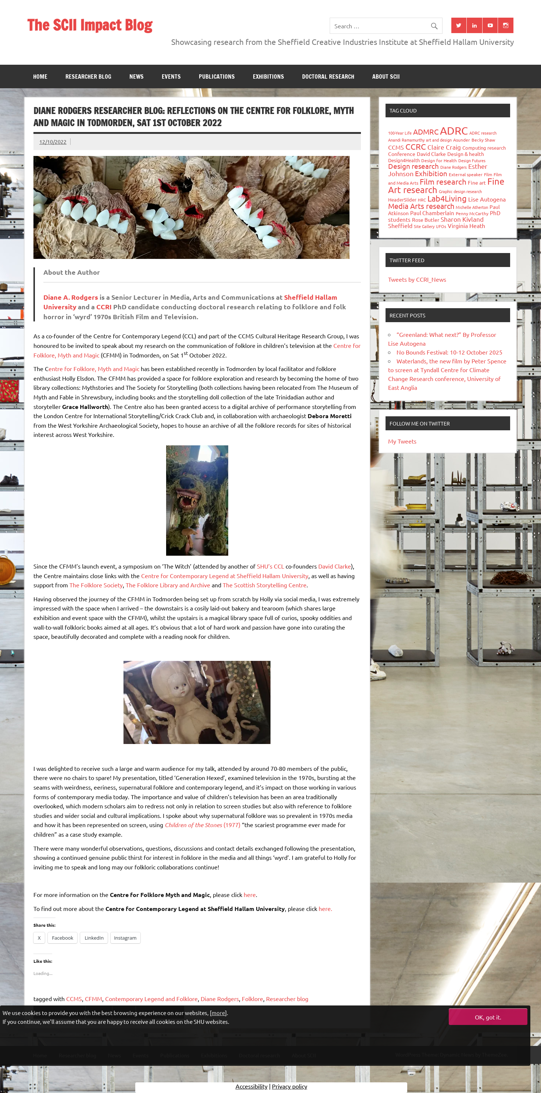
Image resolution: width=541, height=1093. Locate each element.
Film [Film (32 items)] (488, 174)
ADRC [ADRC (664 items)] (454, 130)
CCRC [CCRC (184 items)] (415, 146)
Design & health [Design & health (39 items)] (465, 153)
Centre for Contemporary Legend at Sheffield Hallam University (224, 575)
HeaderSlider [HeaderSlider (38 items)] (402, 199)
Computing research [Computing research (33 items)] (484, 148)
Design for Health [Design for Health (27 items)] (439, 160)
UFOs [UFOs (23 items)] (441, 226)
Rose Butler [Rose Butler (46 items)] (425, 219)
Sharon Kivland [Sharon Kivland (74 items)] (462, 219)
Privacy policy (289, 1087)
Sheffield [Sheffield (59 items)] (400, 225)
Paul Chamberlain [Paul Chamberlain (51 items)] (432, 212)
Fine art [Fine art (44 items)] (477, 182)
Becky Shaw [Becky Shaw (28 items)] (483, 140)
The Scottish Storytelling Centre (265, 584)
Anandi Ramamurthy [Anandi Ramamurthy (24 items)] (406, 140)
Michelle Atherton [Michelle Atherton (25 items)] (472, 207)
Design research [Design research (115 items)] (413, 165)
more (218, 1012)
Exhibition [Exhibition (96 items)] (431, 173)
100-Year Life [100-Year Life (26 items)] (400, 133)
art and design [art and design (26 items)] (439, 140)
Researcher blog (88, 76)
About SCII (386, 76)
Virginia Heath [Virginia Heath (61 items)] (466, 225)
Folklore (252, 998)
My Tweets (402, 441)
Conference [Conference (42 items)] (401, 153)
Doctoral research (328, 76)
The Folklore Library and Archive (168, 584)
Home (40, 76)
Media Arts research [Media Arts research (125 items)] (421, 205)
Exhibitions (268, 76)
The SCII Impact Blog (89, 24)
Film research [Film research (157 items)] (443, 181)
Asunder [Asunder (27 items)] (461, 140)
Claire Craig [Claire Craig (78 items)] (444, 147)
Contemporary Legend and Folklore (151, 998)
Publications (217, 76)
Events (171, 76)
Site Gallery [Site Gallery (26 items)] (424, 226)
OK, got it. (488, 1017)
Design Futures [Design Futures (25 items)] (472, 160)
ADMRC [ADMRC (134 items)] (425, 131)
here (250, 894)
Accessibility (252, 1087)
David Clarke (334, 566)
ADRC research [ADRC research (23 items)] (483, 133)
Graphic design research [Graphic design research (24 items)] (460, 191)
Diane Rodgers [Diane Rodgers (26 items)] (453, 167)
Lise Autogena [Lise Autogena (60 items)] (487, 199)
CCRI (104, 306)
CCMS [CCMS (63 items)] (396, 147)
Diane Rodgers (220, 998)
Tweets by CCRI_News (417, 279)
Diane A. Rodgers (70, 297)
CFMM (93, 998)
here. (325, 908)
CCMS (74, 998)
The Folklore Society (96, 584)
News (136, 76)
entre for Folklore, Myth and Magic (94, 368)
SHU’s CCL (270, 566)
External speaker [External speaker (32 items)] (466, 174)
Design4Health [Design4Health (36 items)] (404, 160)
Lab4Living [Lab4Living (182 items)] (447, 198)
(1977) (202, 824)
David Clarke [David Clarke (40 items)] (431, 153)
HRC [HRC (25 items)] (422, 200)
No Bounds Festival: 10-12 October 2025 (449, 352)
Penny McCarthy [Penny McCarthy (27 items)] (472, 213)
